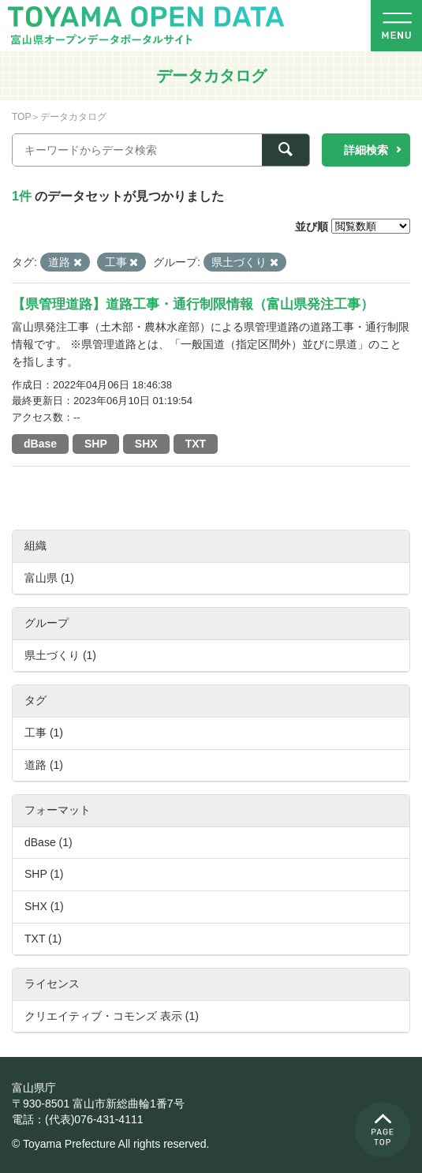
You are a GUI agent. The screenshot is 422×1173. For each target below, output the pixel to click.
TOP (21, 117)
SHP (95, 443)
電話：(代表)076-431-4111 (78, 1119)
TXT (195, 443)
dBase (40, 443)
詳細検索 (366, 150)
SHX (146, 443)
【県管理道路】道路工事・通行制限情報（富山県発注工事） (193, 304)
